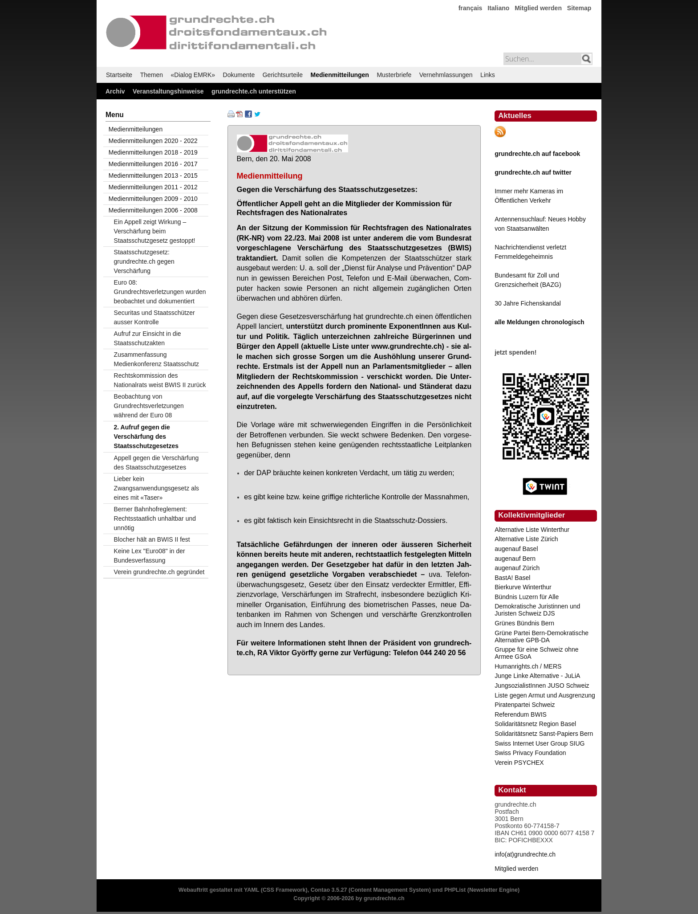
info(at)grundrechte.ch (525, 854)
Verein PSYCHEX (519, 762)
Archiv (115, 91)
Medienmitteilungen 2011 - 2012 (153, 187)
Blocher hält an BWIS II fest (152, 539)
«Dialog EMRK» (193, 74)
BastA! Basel (512, 577)
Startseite (119, 74)
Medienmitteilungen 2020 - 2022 (153, 140)
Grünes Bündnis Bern (524, 623)
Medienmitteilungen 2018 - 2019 (153, 152)
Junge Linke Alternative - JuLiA (537, 675)
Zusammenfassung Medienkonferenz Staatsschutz (156, 359)
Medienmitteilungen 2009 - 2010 (153, 198)
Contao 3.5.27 (329, 890)
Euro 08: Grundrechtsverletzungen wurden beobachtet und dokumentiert (160, 292)
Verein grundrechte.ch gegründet (159, 571)
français (471, 8)
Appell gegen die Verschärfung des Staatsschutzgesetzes (156, 462)
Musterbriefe (394, 74)
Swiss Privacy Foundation (530, 752)
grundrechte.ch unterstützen (253, 91)
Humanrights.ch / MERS (528, 666)
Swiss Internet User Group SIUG (539, 743)
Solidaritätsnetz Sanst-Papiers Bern (544, 733)
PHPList (455, 890)
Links (487, 74)
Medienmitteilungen (339, 74)
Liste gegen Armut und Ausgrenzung (545, 695)
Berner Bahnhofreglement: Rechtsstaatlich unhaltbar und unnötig (155, 518)
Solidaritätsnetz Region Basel (535, 723)
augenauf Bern (515, 558)
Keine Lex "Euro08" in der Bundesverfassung (149, 555)
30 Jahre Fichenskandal (528, 303)
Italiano (498, 8)
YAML (251, 890)
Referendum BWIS (521, 714)
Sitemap (579, 8)
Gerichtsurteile (283, 74)
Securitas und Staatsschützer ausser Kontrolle (154, 317)
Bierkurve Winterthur (523, 587)
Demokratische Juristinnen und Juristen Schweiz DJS (537, 610)
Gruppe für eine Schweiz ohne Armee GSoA (536, 653)
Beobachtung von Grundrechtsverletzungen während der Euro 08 (149, 406)
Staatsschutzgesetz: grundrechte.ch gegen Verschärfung (144, 261)
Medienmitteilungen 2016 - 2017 (153, 163)
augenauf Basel (516, 548)
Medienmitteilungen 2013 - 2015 (153, 175)
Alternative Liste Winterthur (532, 529)
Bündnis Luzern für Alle (527, 596)
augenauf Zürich (517, 567)
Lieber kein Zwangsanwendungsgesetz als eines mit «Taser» (156, 488)
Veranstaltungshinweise (168, 91)
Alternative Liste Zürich (526, 539)
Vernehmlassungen (446, 74)
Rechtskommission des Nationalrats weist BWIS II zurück (160, 380)
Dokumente (239, 74)
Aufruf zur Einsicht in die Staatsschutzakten (147, 338)
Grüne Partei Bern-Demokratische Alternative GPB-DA (541, 636)
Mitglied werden (538, 8)
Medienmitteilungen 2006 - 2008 (153, 210)
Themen (151, 74)
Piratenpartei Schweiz (525, 704)
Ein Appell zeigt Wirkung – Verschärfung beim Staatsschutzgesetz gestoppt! (154, 231)
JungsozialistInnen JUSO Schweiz (542, 685)
